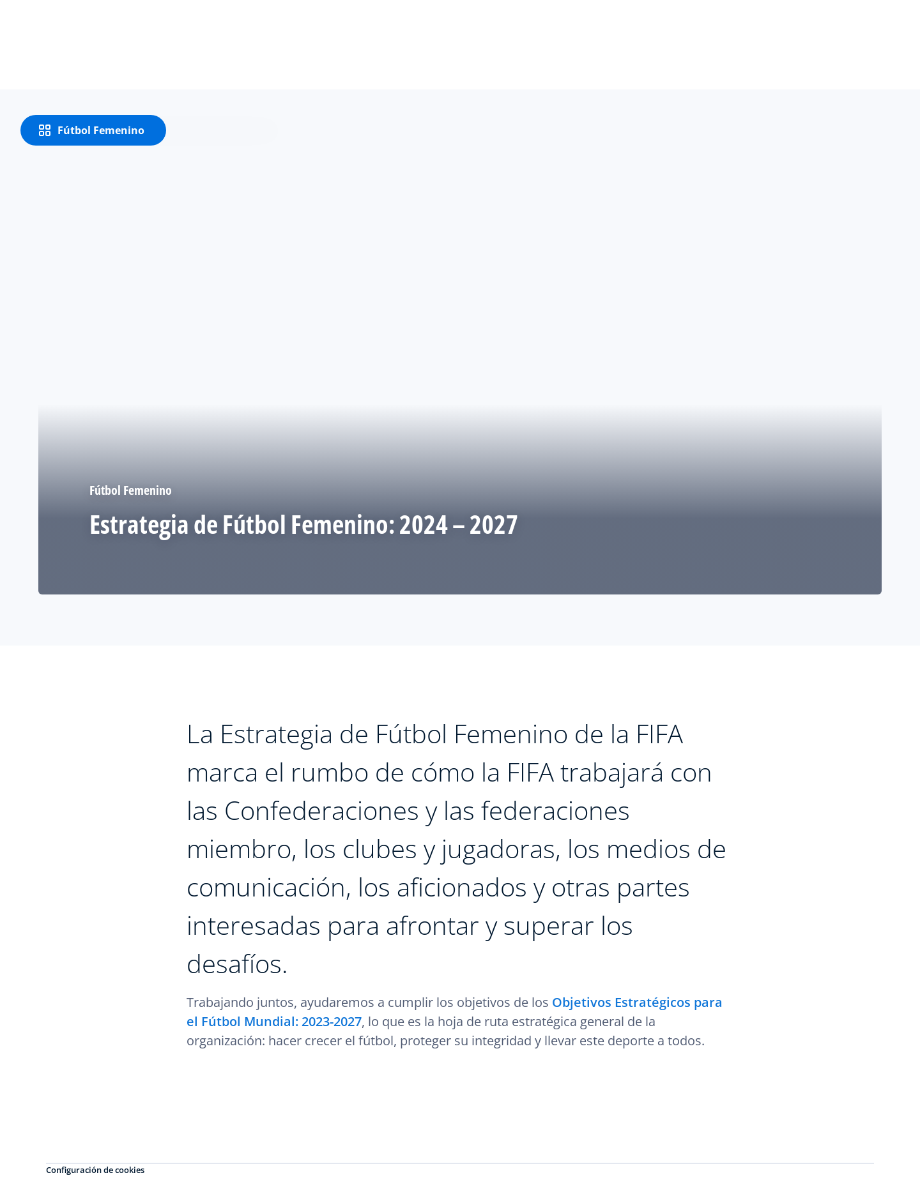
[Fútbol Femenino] (93, 130)
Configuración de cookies (95, 1170)
